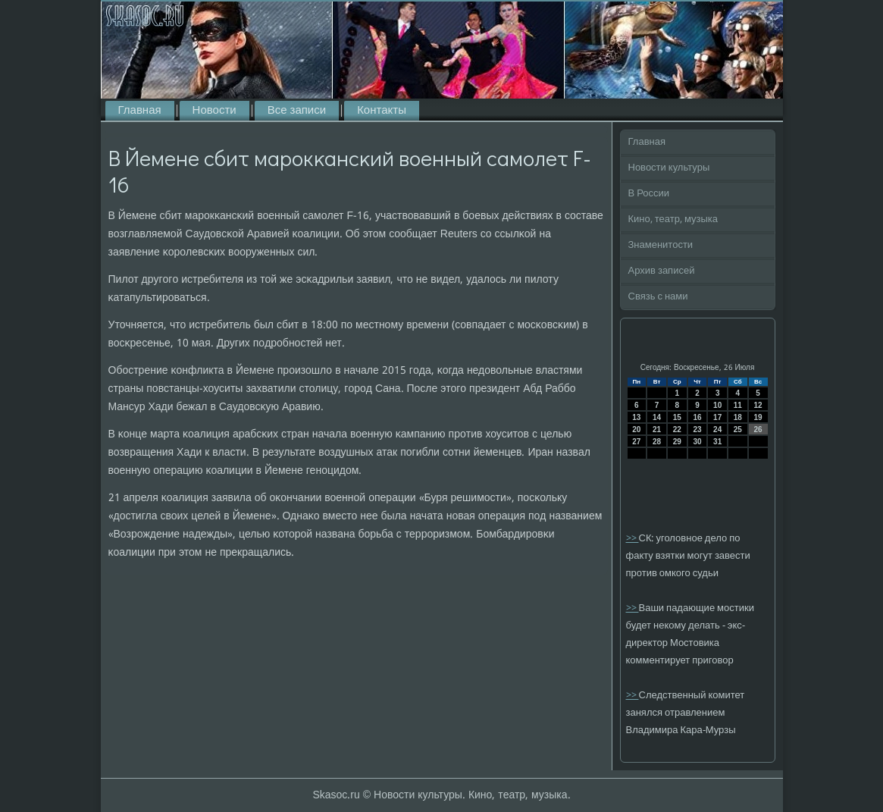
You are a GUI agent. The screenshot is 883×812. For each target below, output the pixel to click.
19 (758, 417)
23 (697, 429)
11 (738, 405)
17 (717, 417)
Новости (214, 111)
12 (758, 405)
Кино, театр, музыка (673, 219)
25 (738, 429)
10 (717, 405)
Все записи (297, 111)
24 (717, 429)
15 (677, 417)
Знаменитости (661, 245)
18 (738, 417)
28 (657, 441)
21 (657, 429)
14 (657, 417)
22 (677, 429)
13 (636, 417)
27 (636, 441)
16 (697, 417)
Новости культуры (669, 168)
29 (677, 441)
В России (649, 193)
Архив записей (661, 271)
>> (632, 538)
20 (636, 429)
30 (697, 441)
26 (758, 429)
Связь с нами (658, 297)
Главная (139, 111)
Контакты (381, 111)
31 (717, 441)
